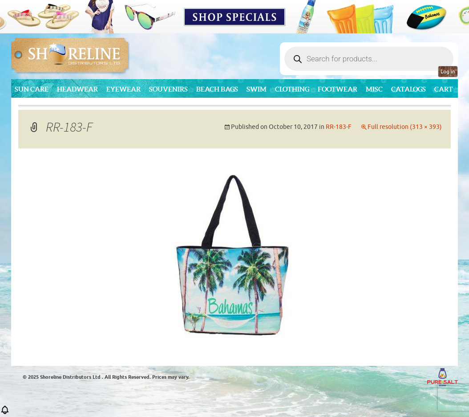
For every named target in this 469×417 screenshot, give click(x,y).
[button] (5, 413)
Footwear (337, 89)
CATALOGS (408, 89)
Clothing (292, 89)
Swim (257, 89)
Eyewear (123, 89)
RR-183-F (339, 127)
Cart (443, 89)
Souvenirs (168, 89)
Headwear (77, 89)
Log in (448, 71)
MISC (374, 89)
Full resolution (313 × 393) (405, 127)
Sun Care (32, 89)
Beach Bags (217, 89)
